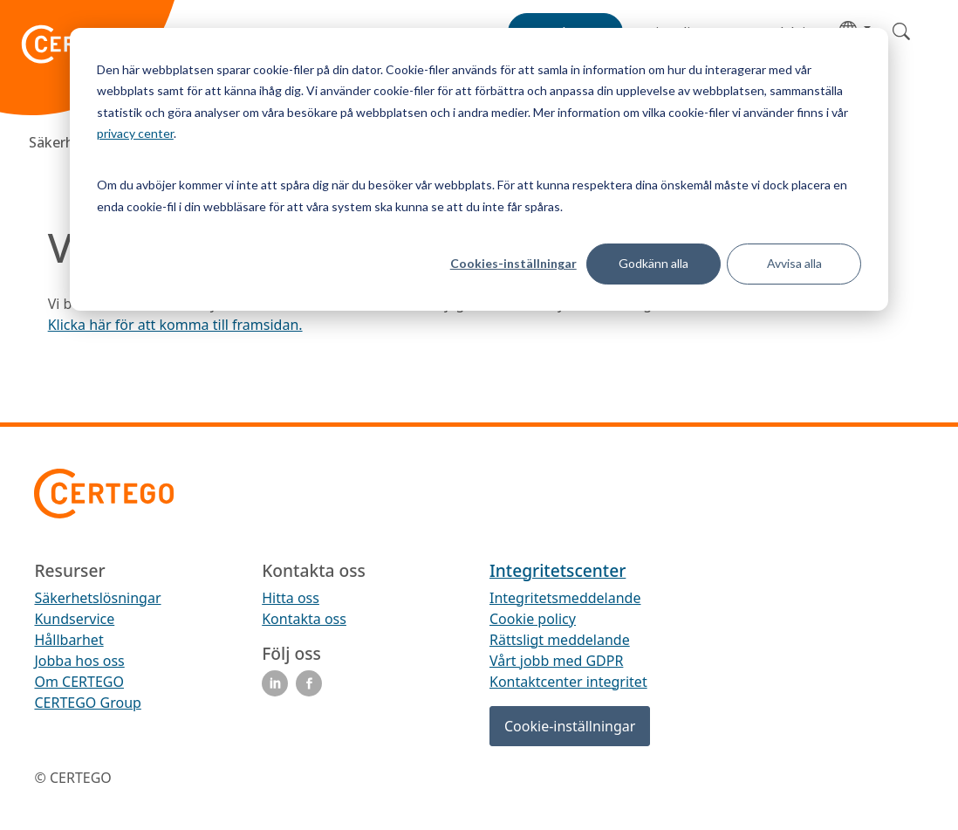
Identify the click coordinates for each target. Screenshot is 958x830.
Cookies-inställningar (513, 263)
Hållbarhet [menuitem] (68, 639)
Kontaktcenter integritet (568, 681)
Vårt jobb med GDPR (556, 660)
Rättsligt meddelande (559, 639)
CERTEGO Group (87, 702)
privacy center (135, 133)
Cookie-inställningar (569, 726)
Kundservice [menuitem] (74, 618)
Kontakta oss (304, 618)
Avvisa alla (794, 263)
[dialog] (479, 169)
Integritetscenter (557, 570)
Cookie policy (532, 618)
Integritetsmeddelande (564, 597)
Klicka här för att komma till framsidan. (175, 324)
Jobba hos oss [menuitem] (79, 660)
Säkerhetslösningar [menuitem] (97, 597)
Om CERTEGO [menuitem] (79, 681)
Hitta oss (290, 597)
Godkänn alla (653, 263)
